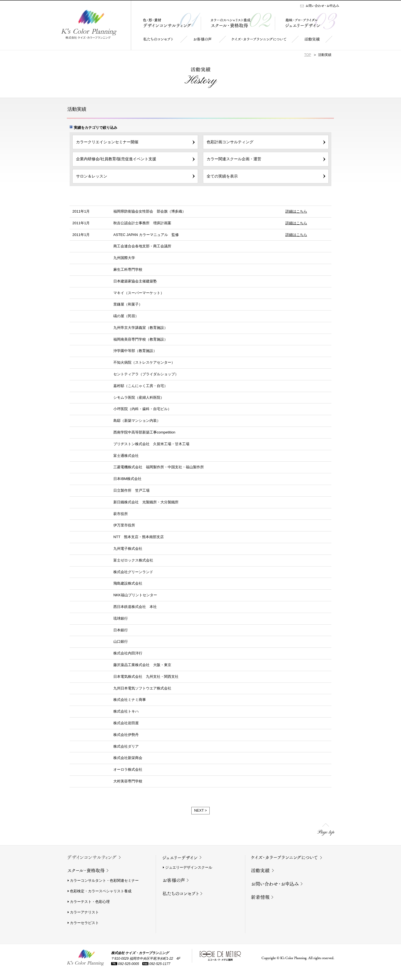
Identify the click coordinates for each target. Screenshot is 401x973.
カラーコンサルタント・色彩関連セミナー (104, 880)
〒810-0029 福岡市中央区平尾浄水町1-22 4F (145, 958)
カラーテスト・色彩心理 (90, 902)
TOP (307, 55)
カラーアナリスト (84, 912)
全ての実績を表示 (222, 176)
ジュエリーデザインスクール (188, 867)
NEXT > (200, 810)
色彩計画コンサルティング (230, 142)
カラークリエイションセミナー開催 (107, 142)
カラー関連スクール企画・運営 (234, 159)
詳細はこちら (296, 211)
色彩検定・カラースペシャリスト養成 (100, 891)
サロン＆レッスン (91, 176)
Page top (325, 832)
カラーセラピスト (84, 923)
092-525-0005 (125, 964)
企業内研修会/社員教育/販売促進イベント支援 (116, 159)
